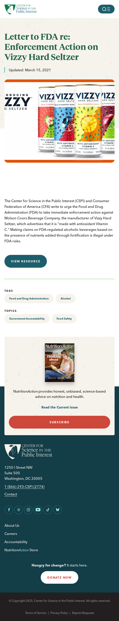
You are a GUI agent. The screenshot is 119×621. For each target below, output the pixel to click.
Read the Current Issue (59, 407)
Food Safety (64, 318)
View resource (25, 261)
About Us (11, 525)
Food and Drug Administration (29, 298)
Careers (10, 533)
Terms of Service (35, 613)
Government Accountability (27, 318)
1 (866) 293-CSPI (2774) (24, 487)
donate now (59, 577)
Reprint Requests (83, 613)
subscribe (59, 422)
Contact (10, 494)
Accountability (15, 542)
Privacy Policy (59, 613)
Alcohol (66, 298)
